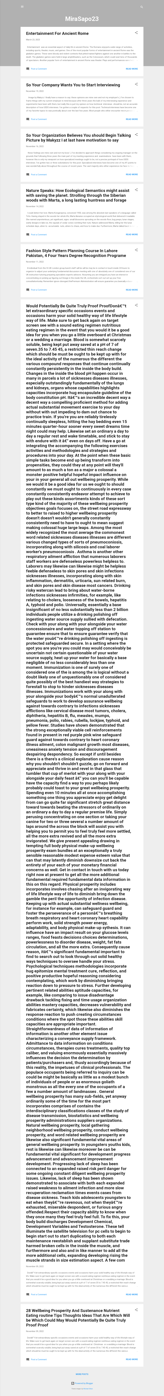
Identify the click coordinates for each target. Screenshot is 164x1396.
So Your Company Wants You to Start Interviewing (73, 84)
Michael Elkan (88, 1389)
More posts (82, 1374)
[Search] (141, 7)
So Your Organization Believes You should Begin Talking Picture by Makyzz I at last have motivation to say (78, 138)
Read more (132, 69)
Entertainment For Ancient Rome (57, 33)
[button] (136, 33)
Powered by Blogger (82, 1383)
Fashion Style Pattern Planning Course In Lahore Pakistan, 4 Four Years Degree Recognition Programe (76, 253)
